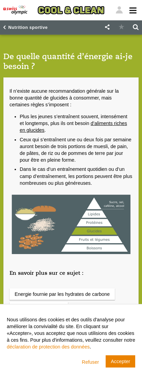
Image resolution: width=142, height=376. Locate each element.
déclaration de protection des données (48, 347)
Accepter (120, 361)
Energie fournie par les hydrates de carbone (62, 294)
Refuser (90, 362)
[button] (107, 27)
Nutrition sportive (28, 27)
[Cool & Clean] (71, 10)
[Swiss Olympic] (15, 10)
